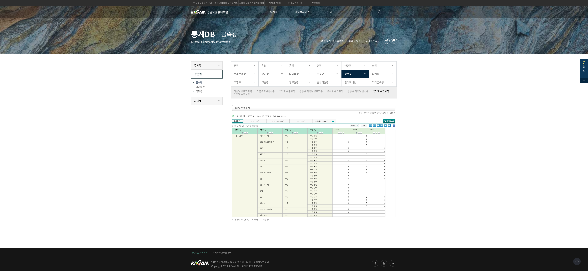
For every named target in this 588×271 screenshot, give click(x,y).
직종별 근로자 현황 (243, 91)
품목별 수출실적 (242, 94)
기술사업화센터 (295, 3)
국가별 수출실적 (287, 91)
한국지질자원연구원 (202, 3)
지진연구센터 (275, 3)
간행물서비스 (302, 12)
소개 (330, 12)
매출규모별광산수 (266, 91)
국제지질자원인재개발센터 (251, 3)
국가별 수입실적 (374, 41)
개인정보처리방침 (199, 252)
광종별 (340, 41)
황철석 (359, 41)
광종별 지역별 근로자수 (311, 91)
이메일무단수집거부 (222, 252)
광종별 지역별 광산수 (358, 91)
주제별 (198, 65)
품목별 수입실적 (335, 91)
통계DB (274, 12)
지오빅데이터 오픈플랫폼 (226, 3)
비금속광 (200, 86)
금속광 (349, 41)
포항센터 (316, 3)
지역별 (198, 101)
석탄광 (199, 91)
